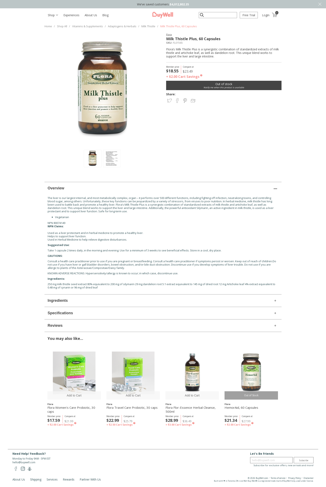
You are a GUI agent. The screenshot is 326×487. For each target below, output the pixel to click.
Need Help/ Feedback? (29, 454)
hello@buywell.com (23, 462)
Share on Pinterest (185, 100)
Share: (170, 94)
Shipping (35, 479)
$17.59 (53, 420)
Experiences (71, 15)
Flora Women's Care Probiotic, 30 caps (71, 410)
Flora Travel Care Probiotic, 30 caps (132, 408)
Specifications (60, 313)
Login (265, 15)
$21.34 (231, 420)
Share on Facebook (177, 100)
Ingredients (58, 300)
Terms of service (278, 478)
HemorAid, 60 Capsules (241, 408)
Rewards (68, 479)
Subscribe (303, 460)
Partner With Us (90, 479)
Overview (56, 188)
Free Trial (248, 15)
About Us (91, 15)
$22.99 (112, 420)
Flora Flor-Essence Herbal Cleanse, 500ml (190, 410)
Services (52, 479)
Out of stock (223, 84)
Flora (169, 34)
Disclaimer (309, 478)
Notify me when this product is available (224, 87)
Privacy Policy (294, 478)
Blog (105, 15)
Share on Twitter (169, 100)
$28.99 (171, 420)
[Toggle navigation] (53, 15)
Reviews (55, 325)
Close (320, 4)
